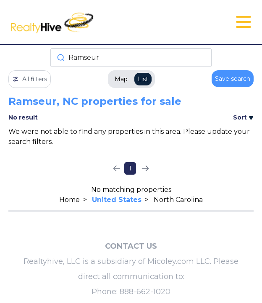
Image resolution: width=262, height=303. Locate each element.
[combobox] (131, 57)
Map (121, 79)
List (143, 79)
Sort (243, 117)
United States (116, 200)
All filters (29, 79)
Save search (232, 78)
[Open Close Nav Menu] (243, 21)
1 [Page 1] (130, 168)
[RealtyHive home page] (90, 22)
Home (69, 200)
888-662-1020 (145, 291)
